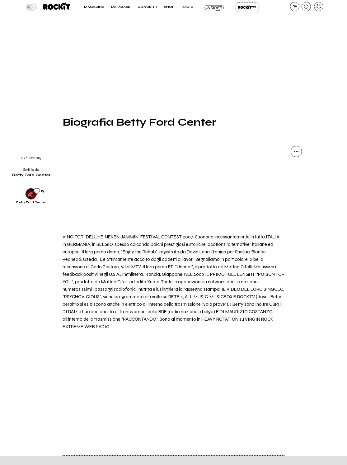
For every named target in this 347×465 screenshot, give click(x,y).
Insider (214, 7)
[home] (56, 7)
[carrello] (294, 6)
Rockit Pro (247, 7)
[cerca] (306, 6)
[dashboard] (318, 6)
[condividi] (296, 151)
